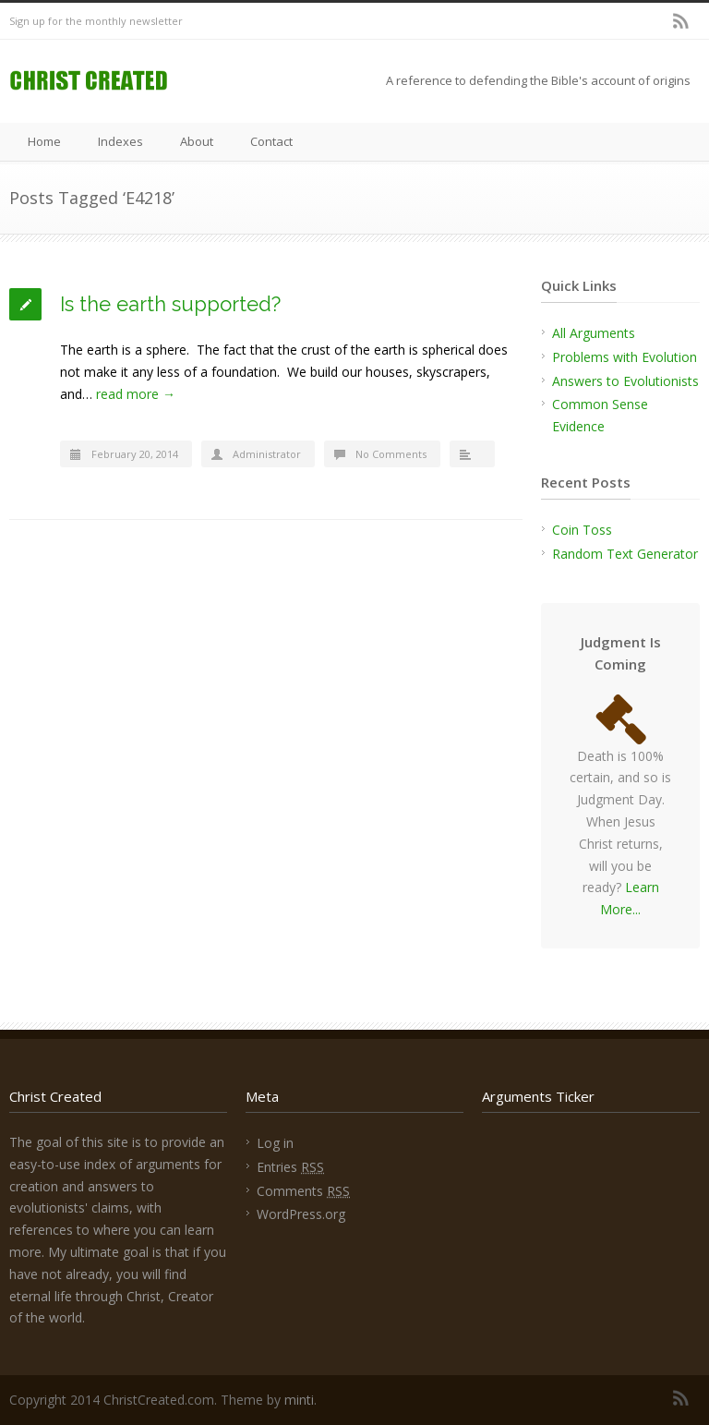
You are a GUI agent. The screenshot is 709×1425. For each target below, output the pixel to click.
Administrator (267, 454)
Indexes (120, 141)
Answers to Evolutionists (625, 381)
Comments (303, 1191)
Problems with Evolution (624, 357)
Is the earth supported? (170, 304)
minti (299, 1399)
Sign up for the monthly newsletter (96, 21)
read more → (135, 394)
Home (44, 141)
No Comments (391, 454)
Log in (275, 1143)
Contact (271, 141)
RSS (681, 21)
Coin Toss (582, 529)
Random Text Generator (625, 553)
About (196, 141)
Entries (290, 1167)
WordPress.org (301, 1214)
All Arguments (593, 333)
